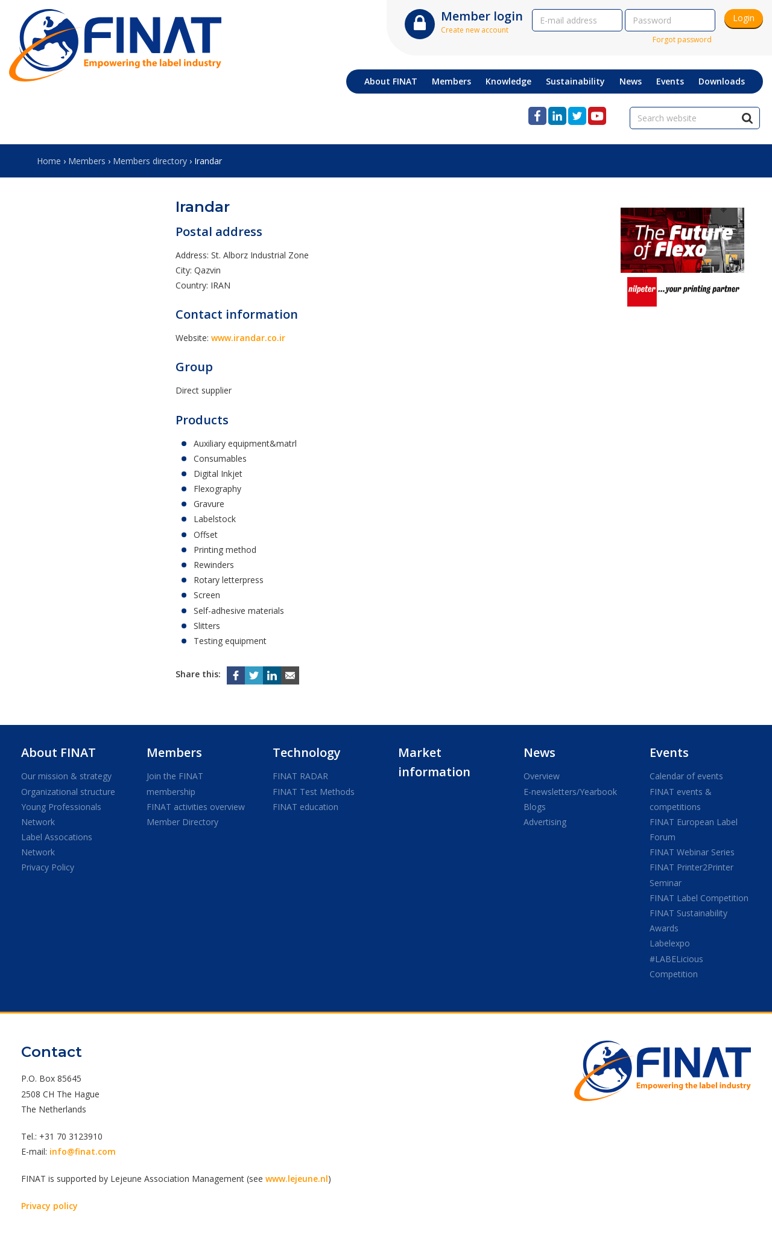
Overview (542, 776)
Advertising (545, 822)
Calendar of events (686, 776)
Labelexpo (670, 943)
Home (49, 161)
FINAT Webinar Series (692, 852)
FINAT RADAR (300, 776)
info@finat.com (82, 1151)
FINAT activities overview (196, 806)
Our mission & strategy (66, 776)
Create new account (474, 30)
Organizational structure (68, 791)
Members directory (150, 161)
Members (87, 161)
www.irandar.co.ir (248, 337)
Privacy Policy (47, 867)
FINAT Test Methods (314, 791)
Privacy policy (49, 1205)
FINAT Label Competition (699, 898)
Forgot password (682, 39)
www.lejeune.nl (296, 1178)
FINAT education (305, 806)
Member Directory (182, 822)
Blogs (535, 806)
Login (744, 18)
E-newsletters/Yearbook (570, 791)
